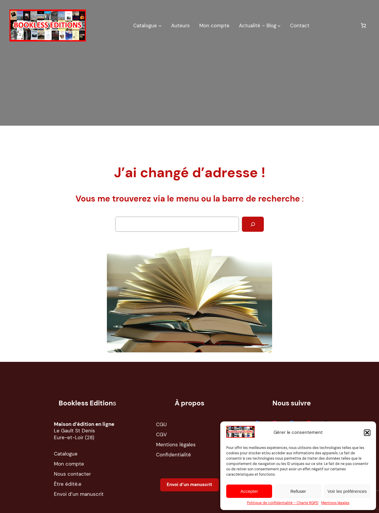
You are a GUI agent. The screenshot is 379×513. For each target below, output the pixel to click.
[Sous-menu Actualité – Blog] (279, 25)
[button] (367, 433)
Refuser (298, 491)
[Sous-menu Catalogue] (160, 25)
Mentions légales (335, 503)
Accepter (249, 491)
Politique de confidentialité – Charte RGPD (282, 503)
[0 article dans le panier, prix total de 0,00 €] (363, 25)
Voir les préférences (347, 491)
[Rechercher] (253, 224)
